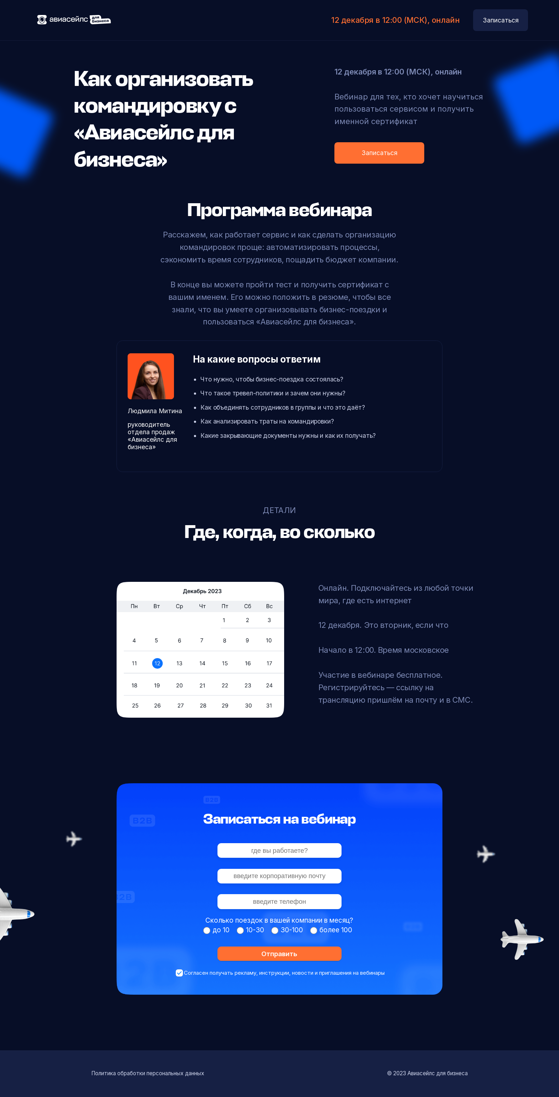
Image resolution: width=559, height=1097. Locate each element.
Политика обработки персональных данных (147, 1073)
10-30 (255, 930)
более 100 (335, 930)
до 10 (221, 930)
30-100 (292, 930)
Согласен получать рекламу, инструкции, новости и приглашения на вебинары (284, 972)
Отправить (279, 954)
